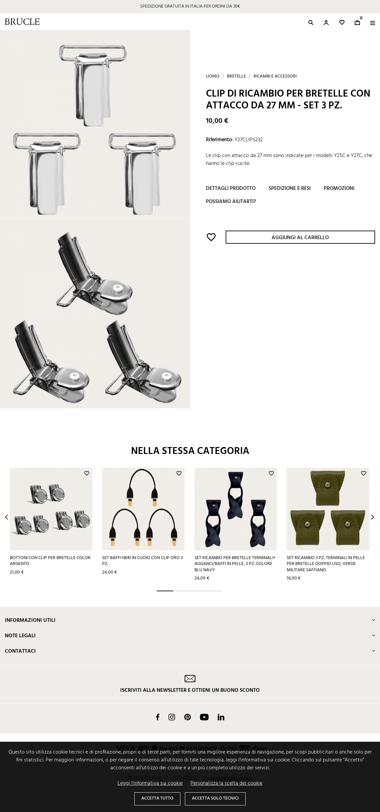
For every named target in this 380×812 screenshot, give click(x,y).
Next (372, 517)
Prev (6, 517)
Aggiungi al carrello (300, 238)
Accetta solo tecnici (215, 798)
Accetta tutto (157, 798)
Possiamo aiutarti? (231, 201)
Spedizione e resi (290, 188)
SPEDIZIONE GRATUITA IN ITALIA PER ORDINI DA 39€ (190, 6)
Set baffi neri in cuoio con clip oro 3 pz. (142, 561)
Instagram (171, 717)
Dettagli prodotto (231, 188)
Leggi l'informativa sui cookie (150, 783)
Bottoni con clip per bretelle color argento (50, 561)
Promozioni (339, 188)
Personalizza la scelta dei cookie (226, 783)
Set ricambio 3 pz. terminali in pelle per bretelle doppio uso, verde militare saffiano (326, 564)
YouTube (204, 717)
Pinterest (187, 717)
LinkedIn (221, 717)
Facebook (157, 717)
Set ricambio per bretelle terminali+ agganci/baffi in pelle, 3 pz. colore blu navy (235, 564)
